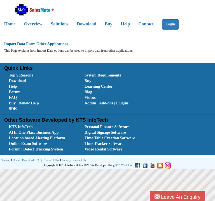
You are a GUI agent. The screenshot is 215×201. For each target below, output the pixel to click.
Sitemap (5, 160)
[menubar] (109, 92)
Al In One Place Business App (34, 132)
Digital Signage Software (105, 132)
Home (15, 160)
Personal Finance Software (107, 127)
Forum (14, 92)
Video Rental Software (103, 149)
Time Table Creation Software (110, 138)
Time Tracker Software (104, 144)
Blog (88, 92)
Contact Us (79, 160)
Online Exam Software (28, 144)
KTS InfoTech (21, 127)
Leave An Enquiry (177, 197)
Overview (33, 23)
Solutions (59, 23)
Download (86, 23)
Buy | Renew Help (24, 103)
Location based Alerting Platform (37, 138)
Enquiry (65, 160)
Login (170, 24)
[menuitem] (40, 75)
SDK (13, 109)
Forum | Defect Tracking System (36, 149)
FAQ (13, 97)
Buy (109, 23)
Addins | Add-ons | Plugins (106, 103)
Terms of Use (51, 160)
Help (125, 23)
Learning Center (99, 86)
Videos (90, 97)
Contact (145, 23)
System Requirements (103, 75)
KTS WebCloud (124, 165)
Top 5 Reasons (21, 75)
